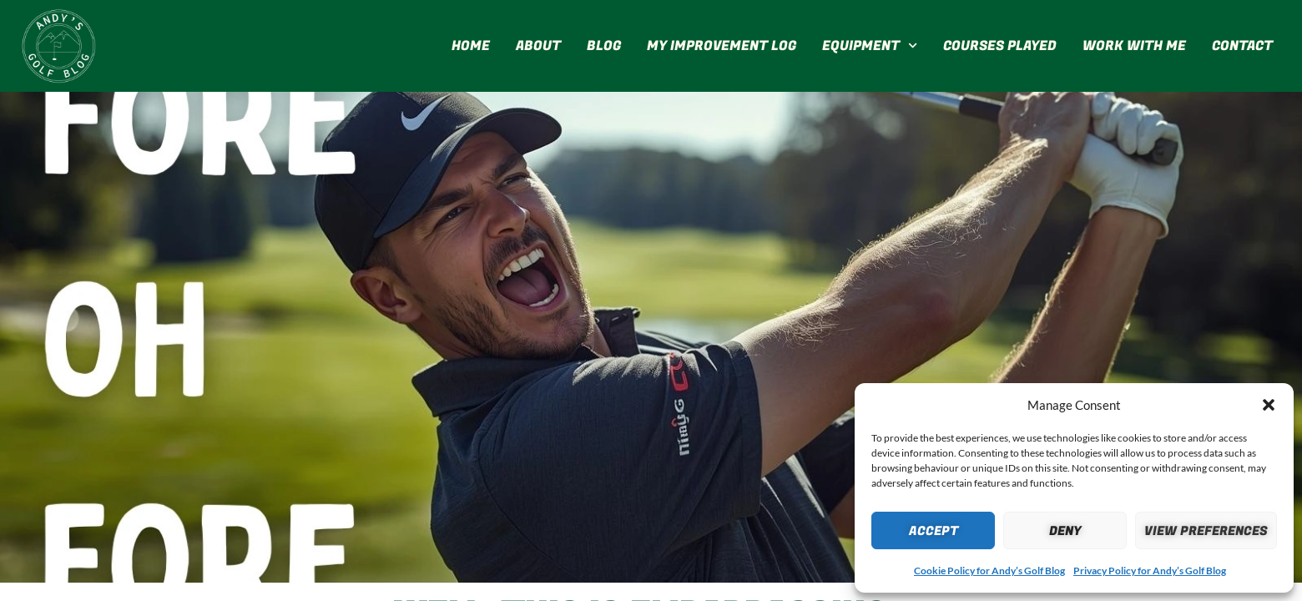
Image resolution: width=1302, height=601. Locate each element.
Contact (1242, 46)
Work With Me (1134, 46)
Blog (604, 46)
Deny (1065, 531)
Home (471, 46)
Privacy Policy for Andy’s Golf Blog (1149, 570)
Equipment (869, 45)
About (538, 46)
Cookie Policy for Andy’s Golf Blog (989, 570)
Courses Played (1000, 46)
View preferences (1206, 531)
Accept (933, 531)
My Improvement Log (721, 46)
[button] (1268, 404)
